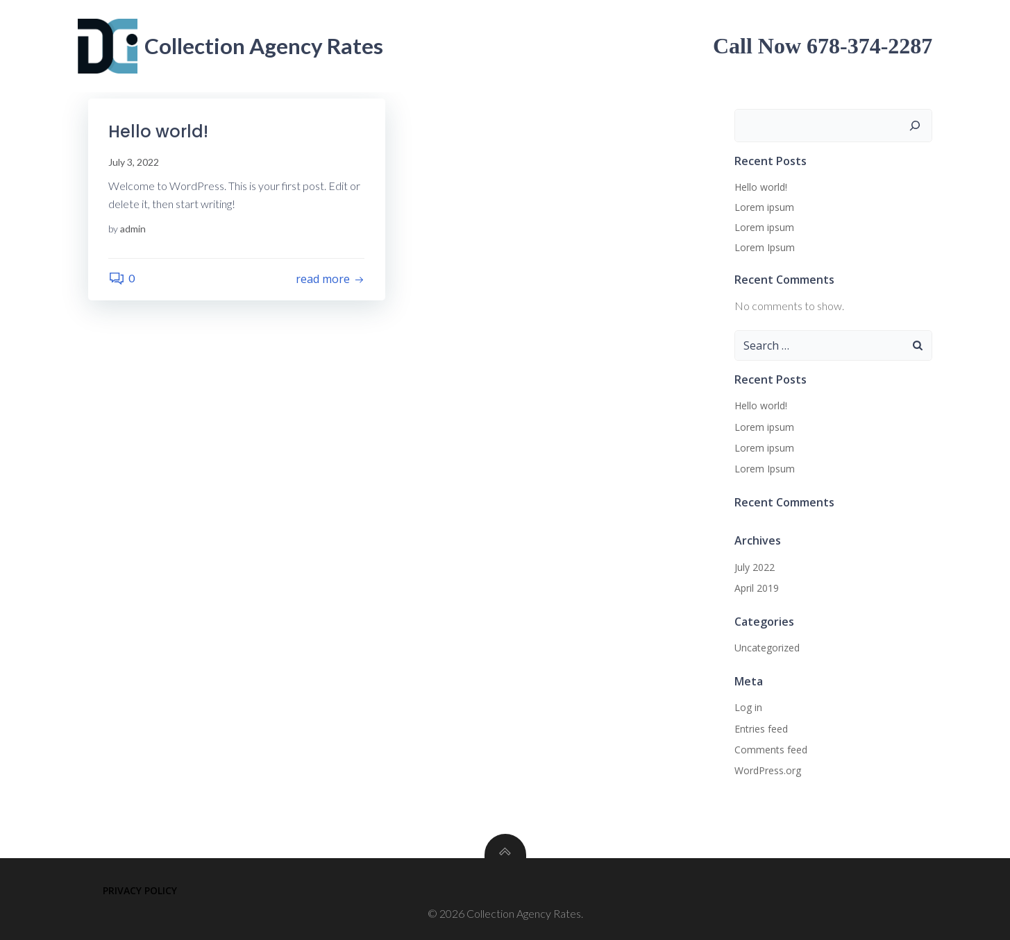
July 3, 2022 (134, 162)
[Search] (915, 126)
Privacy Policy (140, 890)
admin (133, 229)
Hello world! (760, 187)
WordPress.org (767, 770)
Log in (748, 707)
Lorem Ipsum (764, 247)
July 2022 (754, 567)
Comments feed (770, 749)
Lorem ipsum (764, 207)
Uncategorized (767, 647)
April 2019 (756, 588)
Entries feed (761, 728)
